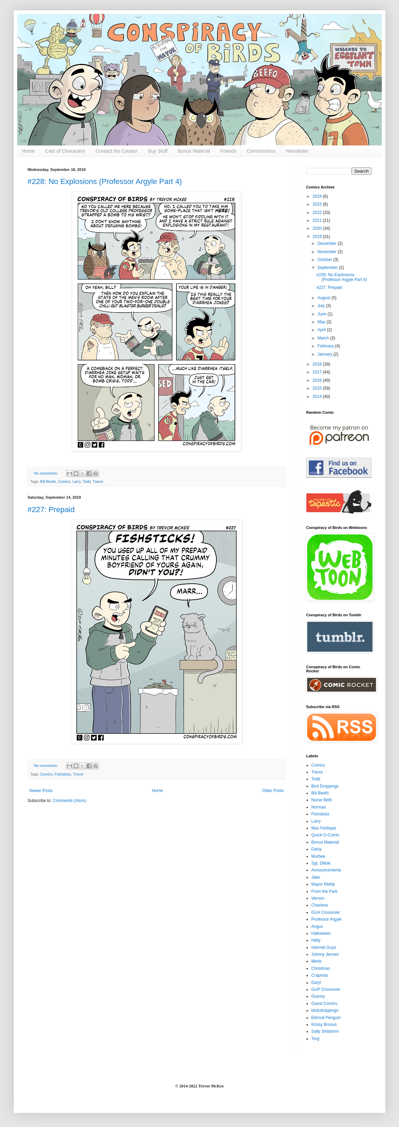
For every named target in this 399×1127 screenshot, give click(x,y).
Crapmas (319, 975)
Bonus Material (194, 151)
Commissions (261, 151)
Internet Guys (323, 947)
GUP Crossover (325, 989)
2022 (318, 212)
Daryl (316, 982)
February (326, 346)
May (321, 321)
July (321, 305)
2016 (318, 380)
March (323, 338)
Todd (86, 481)
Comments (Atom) (69, 800)
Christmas (320, 968)
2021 (318, 220)
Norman (318, 807)
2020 (318, 228)
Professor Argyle (326, 919)
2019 (318, 236)
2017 (318, 372)
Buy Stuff (158, 151)
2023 (318, 204)
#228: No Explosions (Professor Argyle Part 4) (105, 181)
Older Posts (273, 790)
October (325, 259)
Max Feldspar (323, 828)
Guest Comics (324, 1003)
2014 (318, 396)
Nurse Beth (321, 800)
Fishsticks (63, 774)
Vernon (317, 898)
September (328, 267)
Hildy (316, 940)
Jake (315, 877)
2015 (318, 388)
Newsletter (297, 151)
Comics (64, 481)
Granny (318, 996)
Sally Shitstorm (325, 1031)
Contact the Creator (117, 151)
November (327, 251)
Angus (317, 926)
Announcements (326, 870)
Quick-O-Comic (325, 835)
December (327, 243)
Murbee (318, 856)
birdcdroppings (324, 1010)
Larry (76, 481)
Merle (316, 961)
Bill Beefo (48, 481)
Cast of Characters (65, 151)
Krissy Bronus (324, 1024)
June (322, 314)
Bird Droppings (324, 786)
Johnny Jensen (325, 954)
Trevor (98, 481)
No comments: (46, 473)
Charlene (319, 905)
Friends (228, 151)
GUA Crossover (325, 912)
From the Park (324, 891)
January (325, 354)
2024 (318, 196)
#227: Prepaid (51, 509)
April (322, 329)
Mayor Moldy (323, 884)
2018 (318, 364)
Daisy (316, 849)
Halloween (321, 933)
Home (28, 151)
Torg (315, 1038)
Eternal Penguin (326, 1017)
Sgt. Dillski (321, 863)
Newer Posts (41, 790)
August (324, 297)
